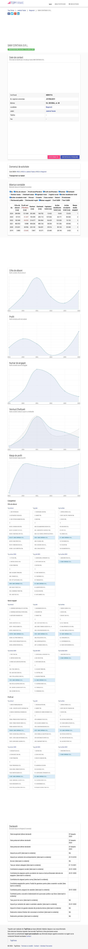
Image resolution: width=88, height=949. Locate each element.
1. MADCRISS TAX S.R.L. (65, 558)
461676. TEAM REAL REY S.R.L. (16, 534)
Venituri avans (15, 195)
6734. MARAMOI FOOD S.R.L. (41, 719)
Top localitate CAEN (62, 554)
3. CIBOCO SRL (63, 519)
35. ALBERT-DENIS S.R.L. (40, 587)
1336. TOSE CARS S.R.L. (14, 669)
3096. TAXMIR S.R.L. (13, 576)
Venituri (62, 192)
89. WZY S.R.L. (63, 530)
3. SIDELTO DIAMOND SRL (40, 758)
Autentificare (60, 4)
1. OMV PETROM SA (13, 512)
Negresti (49, 107)
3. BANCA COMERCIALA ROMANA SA (17, 712)
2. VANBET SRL (38, 515)
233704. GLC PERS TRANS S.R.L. (16, 637)
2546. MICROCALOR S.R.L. (40, 641)
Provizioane (65, 197)
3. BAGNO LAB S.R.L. (64, 615)
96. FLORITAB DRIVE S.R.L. (41, 780)
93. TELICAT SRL (63, 545)
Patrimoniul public (16, 200)
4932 (18, 172)
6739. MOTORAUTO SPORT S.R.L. (42, 737)
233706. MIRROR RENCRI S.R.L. (16, 645)
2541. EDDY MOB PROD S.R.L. (41, 623)
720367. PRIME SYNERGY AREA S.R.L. (17, 723)
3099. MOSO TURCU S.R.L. (15, 587)
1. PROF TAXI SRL (13, 654)
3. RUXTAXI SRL (38, 565)
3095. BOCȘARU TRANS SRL (15, 572)
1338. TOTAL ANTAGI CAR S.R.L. (16, 676)
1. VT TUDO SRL (12, 558)
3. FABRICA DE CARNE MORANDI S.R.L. (43, 712)
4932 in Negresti (41, 172)
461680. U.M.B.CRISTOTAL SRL (16, 548)
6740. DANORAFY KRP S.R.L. (41, 741)
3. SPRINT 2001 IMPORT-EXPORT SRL (17, 661)
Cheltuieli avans (28, 195)
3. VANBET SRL (38, 615)
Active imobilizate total (68, 195)
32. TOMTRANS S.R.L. (39, 576)
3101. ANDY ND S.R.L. (14, 594)
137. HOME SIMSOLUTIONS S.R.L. (67, 723)
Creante (38, 197)
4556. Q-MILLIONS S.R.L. (40, 548)
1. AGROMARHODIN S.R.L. (41, 608)
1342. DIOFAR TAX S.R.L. (14, 691)
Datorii (57, 197)
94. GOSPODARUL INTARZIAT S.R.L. (43, 773)
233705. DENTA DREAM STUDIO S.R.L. (18, 641)
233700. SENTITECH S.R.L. (15, 623)
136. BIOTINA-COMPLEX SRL (66, 719)
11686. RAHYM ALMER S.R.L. (15, 773)
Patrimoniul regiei (31, 200)
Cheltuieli (70, 192)
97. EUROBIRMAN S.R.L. (40, 783)
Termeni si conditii (27, 946)
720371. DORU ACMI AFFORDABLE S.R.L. (18, 737)
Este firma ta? (53, 157)
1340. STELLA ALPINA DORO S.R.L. (17, 683)
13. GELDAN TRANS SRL (40, 669)
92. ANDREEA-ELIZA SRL (40, 765)
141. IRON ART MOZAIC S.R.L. (66, 737)
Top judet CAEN (36, 554)
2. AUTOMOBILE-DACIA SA (15, 515)
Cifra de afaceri (20, 192)
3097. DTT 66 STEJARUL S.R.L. (16, 580)
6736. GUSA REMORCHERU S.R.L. (42, 726)
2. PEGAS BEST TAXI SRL (14, 754)
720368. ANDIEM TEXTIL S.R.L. (16, 726)
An (11, 192)
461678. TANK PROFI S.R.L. (15, 541)
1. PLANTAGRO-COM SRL (40, 512)
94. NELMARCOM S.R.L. (65, 548)
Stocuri (30, 197)
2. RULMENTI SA (38, 612)
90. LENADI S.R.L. (64, 534)
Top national (10, 508)
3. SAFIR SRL (37, 519)
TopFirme (13, 941)
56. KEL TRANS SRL (64, 623)
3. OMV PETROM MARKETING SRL (17, 519)
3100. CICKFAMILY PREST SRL (15, 591)
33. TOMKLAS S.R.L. (39, 580)
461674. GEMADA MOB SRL (15, 526)
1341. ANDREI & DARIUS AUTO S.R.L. (17, 687)
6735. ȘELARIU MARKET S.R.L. (41, 723)
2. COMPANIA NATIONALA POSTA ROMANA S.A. (19, 612)
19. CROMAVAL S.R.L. (39, 691)
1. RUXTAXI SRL (38, 751)
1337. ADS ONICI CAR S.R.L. (15, 672)
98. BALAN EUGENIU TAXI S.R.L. (42, 787)
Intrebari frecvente (46, 946)
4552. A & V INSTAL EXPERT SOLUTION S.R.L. (45, 534)
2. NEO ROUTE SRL (39, 658)
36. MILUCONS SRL (39, 591)
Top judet (35, 508)
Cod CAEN (56, 200)
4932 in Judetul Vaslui (28, 172)
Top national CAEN (12, 554)
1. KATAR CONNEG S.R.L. (65, 512)
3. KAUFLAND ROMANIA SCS (15, 615)
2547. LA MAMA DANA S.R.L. (41, 645)
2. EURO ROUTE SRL (39, 754)
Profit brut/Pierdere (34, 192)
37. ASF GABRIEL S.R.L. (40, 594)
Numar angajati (45, 200)
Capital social (53, 195)
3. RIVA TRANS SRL (13, 565)
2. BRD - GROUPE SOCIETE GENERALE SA (18, 708)
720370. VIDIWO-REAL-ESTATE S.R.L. (17, 734)
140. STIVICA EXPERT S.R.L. (66, 734)
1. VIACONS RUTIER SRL (40, 704)
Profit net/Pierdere (50, 192)
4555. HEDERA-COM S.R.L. (40, 545)
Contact (28, 936)
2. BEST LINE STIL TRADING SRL (67, 515)
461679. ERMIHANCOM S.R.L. (16, 545)
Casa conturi (48, 197)
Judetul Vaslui (51, 111)
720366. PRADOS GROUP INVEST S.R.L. (18, 719)
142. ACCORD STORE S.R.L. (66, 741)
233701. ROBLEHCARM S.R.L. (15, 626)
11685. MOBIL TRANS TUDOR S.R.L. (17, 769)
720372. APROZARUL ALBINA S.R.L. (17, 741)
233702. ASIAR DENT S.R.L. (15, 630)
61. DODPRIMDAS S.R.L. (65, 641)
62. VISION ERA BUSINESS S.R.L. (67, 645)
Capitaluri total (41, 195)
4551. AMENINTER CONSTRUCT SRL (42, 530)
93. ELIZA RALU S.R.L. (40, 769)
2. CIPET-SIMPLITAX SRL (40, 561)
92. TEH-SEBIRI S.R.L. (64, 541)
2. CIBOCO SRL (63, 612)
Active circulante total (18, 197)
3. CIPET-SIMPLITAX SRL (40, 661)
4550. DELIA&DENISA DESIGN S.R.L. (43, 526)
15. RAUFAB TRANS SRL (40, 676)
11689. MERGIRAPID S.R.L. (15, 783)
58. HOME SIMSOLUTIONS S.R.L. (67, 630)
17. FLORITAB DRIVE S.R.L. (41, 683)
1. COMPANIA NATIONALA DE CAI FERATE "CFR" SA (19, 608)
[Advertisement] (24, 29)
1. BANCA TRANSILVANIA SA (15, 704)
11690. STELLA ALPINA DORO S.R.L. (17, 787)
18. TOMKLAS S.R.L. (39, 687)
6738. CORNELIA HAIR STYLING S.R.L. (43, 734)
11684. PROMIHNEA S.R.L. (15, 765)
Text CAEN (65, 200)
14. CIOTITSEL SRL (39, 672)
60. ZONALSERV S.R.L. (65, 637)
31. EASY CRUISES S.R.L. (40, 572)
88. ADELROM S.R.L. (64, 526)
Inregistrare (74, 4)
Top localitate (61, 508)
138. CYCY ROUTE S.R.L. (65, 726)
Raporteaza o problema (70, 157)
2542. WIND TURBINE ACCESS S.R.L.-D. (43, 626)
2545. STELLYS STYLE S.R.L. (40, 637)
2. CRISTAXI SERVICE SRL (15, 561)
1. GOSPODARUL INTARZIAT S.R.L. (42, 558)
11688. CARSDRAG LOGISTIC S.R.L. (17, 780)
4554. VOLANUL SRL (39, 541)
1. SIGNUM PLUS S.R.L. (14, 751)
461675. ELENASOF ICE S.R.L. (15, 530)
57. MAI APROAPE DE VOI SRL (67, 626)
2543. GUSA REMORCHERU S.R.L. (42, 630)
